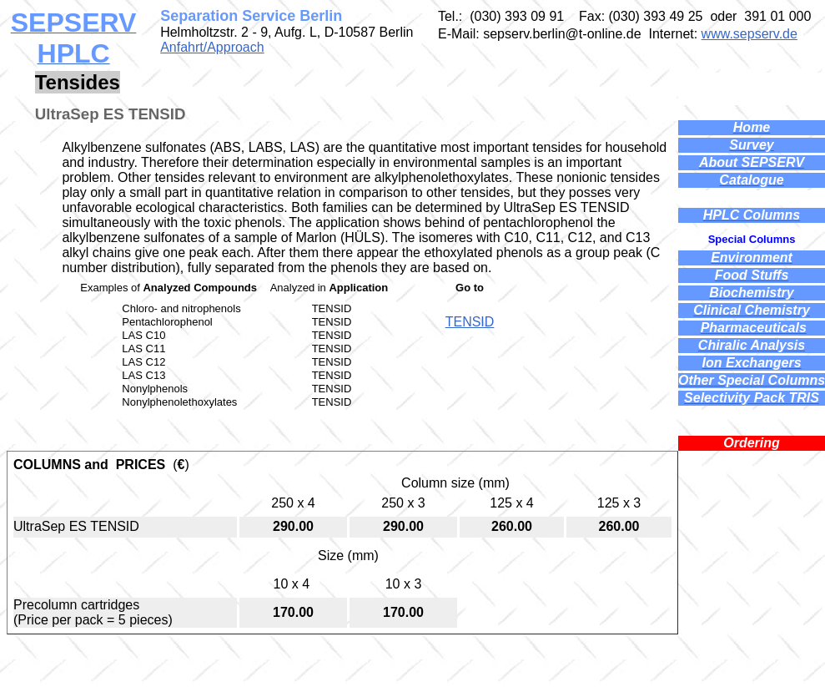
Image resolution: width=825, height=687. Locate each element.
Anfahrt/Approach (212, 47)
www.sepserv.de (749, 34)
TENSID (470, 322)
